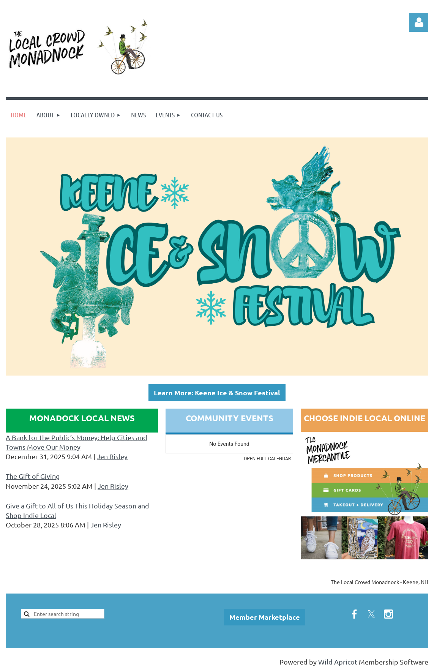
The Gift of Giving (33, 476)
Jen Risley (112, 456)
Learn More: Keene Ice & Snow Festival (217, 392)
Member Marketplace (264, 617)
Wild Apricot (337, 662)
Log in (418, 22)
